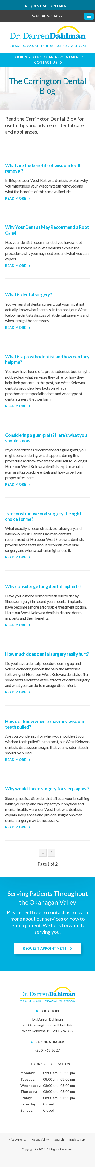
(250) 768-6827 (49, 16)
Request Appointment (47, 6)
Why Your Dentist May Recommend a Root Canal (47, 230)
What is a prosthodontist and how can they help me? (47, 359)
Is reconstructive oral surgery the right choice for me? (43, 516)
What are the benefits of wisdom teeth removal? (43, 168)
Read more (15, 198)
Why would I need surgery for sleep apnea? (47, 788)
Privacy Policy (17, 1139)
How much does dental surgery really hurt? (47, 654)
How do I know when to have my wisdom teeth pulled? (44, 724)
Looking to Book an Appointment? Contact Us (48, 59)
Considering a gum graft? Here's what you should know (46, 437)
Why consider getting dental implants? (43, 586)
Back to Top (77, 1139)
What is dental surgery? (28, 294)
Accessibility (40, 1139)
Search (59, 1139)
